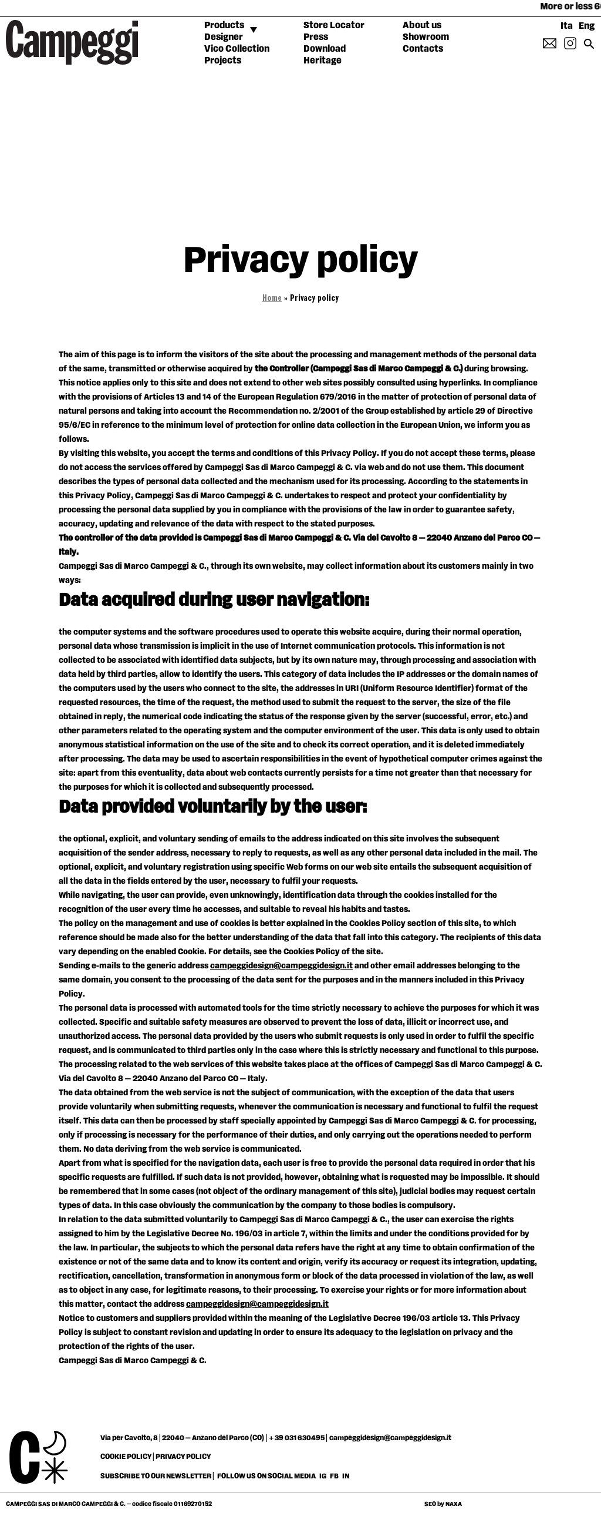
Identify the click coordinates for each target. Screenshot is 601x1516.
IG (322, 1476)
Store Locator (333, 25)
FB (335, 1476)
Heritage (322, 60)
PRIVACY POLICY (183, 1456)
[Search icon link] (589, 47)
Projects (222, 60)
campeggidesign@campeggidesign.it (281, 966)
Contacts (423, 49)
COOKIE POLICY (125, 1456)
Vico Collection (236, 49)
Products (224, 25)
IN (345, 1476)
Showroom (426, 37)
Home (272, 299)
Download (324, 49)
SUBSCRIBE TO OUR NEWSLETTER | (157, 1476)
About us (422, 25)
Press (315, 37)
